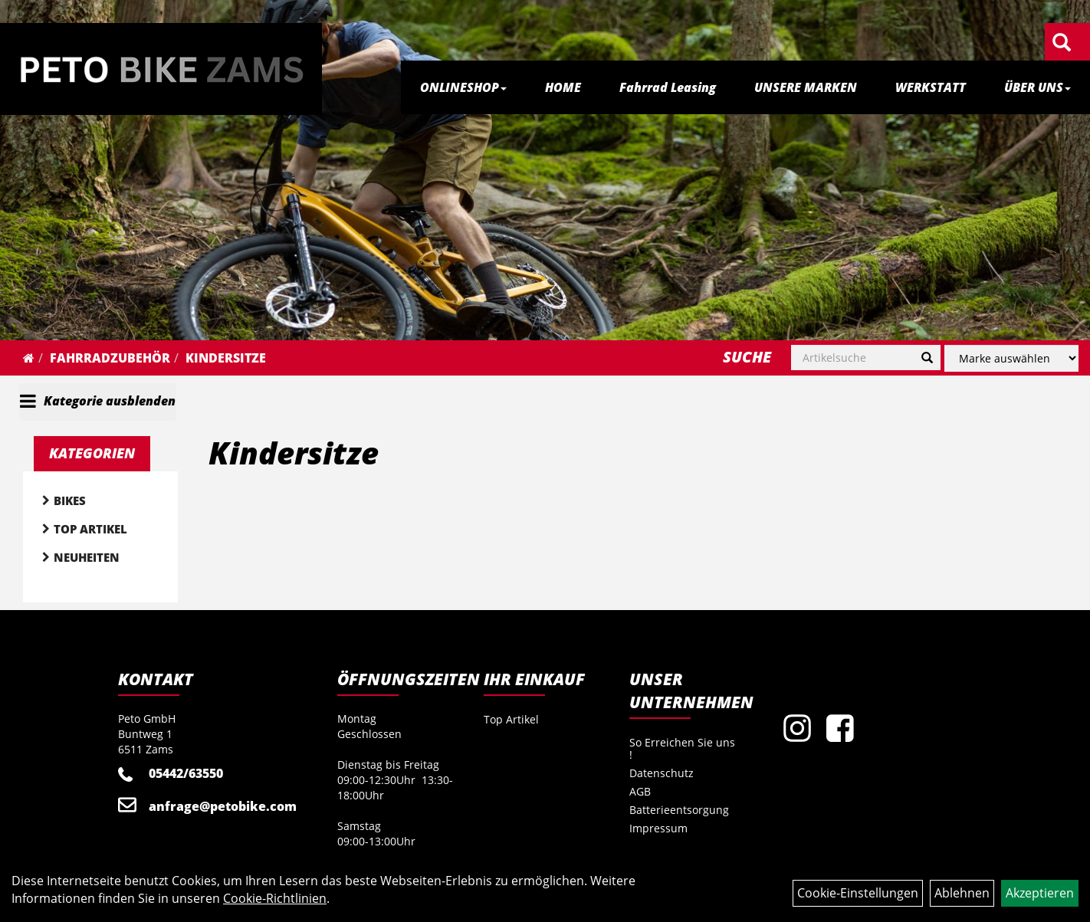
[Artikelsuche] (1061, 43)
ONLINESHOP (463, 87)
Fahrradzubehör (110, 357)
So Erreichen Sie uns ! (682, 748)
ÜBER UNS (1037, 87)
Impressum (658, 828)
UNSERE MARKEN (805, 87)
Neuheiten (87, 557)
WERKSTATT (930, 87)
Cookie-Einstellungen (857, 892)
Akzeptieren (1040, 892)
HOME (563, 87)
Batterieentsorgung (679, 809)
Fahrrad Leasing (667, 87)
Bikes (70, 500)
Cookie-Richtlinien (275, 898)
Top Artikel (90, 528)
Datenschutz (661, 773)
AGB (640, 791)
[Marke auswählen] (1011, 358)
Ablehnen (962, 892)
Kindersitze (225, 357)
